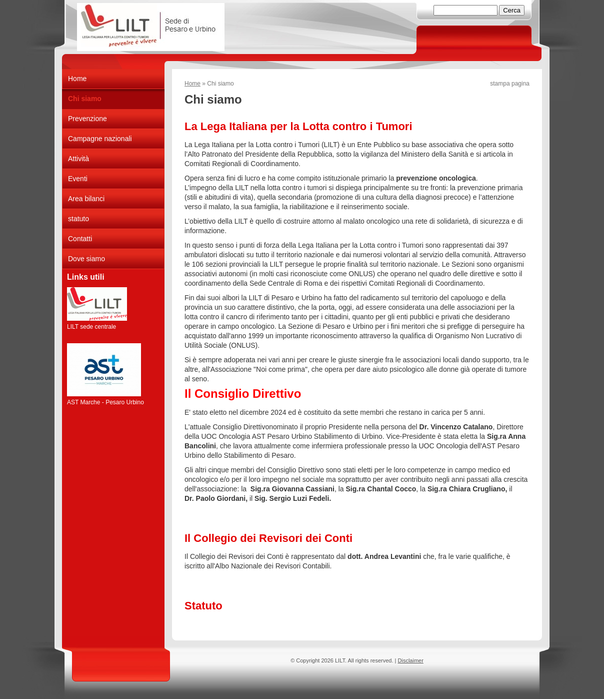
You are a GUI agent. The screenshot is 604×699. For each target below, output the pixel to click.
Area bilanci (86, 199)
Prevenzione (87, 119)
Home (192, 83)
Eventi (78, 179)
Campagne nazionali (100, 139)
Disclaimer (411, 660)
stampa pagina (510, 83)
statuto (78, 219)
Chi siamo (85, 99)
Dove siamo (86, 259)
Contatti (80, 239)
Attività (78, 159)
